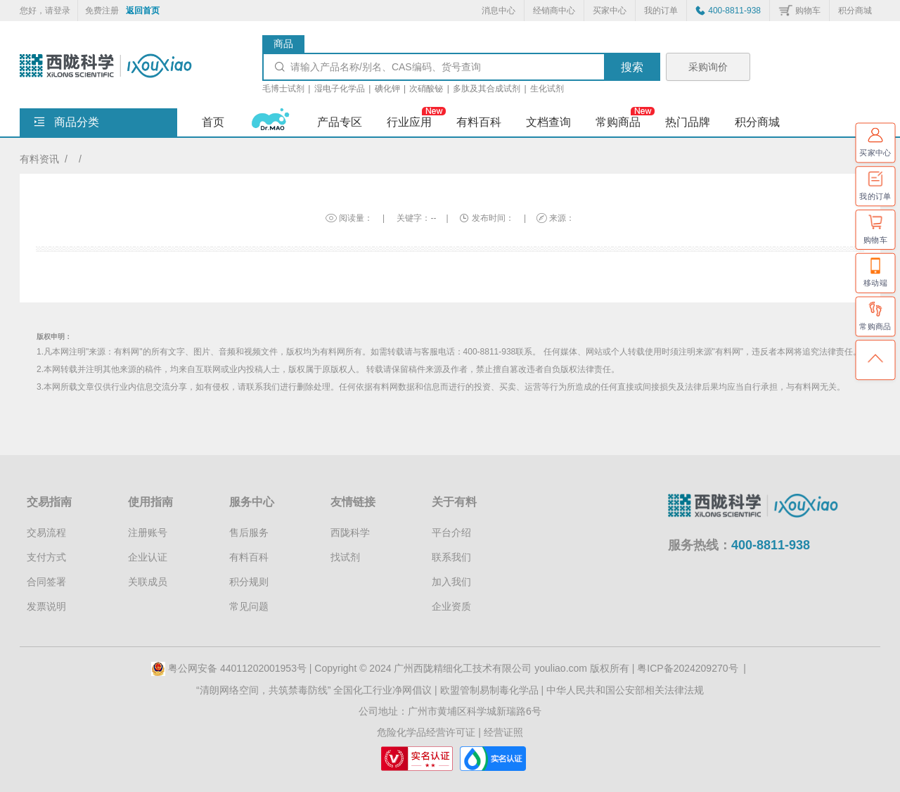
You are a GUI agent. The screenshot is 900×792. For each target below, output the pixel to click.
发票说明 (46, 606)
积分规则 (249, 581)
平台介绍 (451, 532)
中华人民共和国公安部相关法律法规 (625, 690)
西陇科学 (350, 532)
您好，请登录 (45, 10)
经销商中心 (554, 10)
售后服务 (249, 532)
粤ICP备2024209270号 (687, 668)
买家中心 (609, 10)
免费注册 (102, 10)
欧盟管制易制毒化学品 (489, 690)
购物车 (808, 10)
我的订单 (661, 10)
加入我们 (451, 581)
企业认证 (147, 557)
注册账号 (147, 532)
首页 (213, 122)
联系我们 (451, 557)
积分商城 (855, 10)
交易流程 (46, 532)
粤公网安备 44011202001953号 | (232, 668)
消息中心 (498, 10)
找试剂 (345, 557)
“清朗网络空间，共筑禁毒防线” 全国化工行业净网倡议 (314, 690)
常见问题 (249, 606)
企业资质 (451, 606)
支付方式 (46, 557)
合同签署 (46, 581)
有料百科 (249, 557)
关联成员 (147, 581)
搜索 (632, 67)
